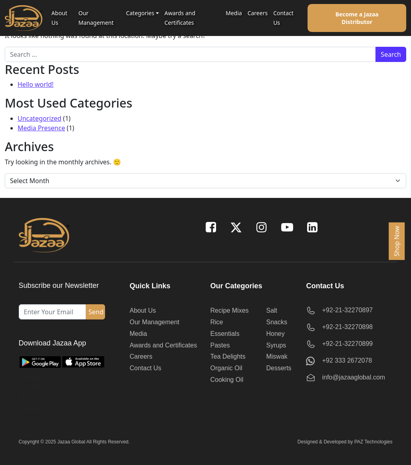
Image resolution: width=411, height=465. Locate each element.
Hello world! (36, 84)
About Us (60, 17)
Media (234, 13)
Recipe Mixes (229, 310)
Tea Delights (228, 356)
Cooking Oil (227, 379)
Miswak (276, 356)
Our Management (95, 17)
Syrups (276, 345)
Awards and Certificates (180, 17)
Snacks (276, 322)
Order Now (33, 381)
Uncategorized (40, 118)
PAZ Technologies (373, 442)
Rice (216, 322)
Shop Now (396, 241)
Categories (140, 13)
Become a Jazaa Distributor (357, 18)
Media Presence (41, 128)
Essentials (225, 333)
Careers (258, 13)
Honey (275, 333)
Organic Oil (226, 368)
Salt (271, 310)
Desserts (278, 368)
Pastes (220, 345)
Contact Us (283, 17)
